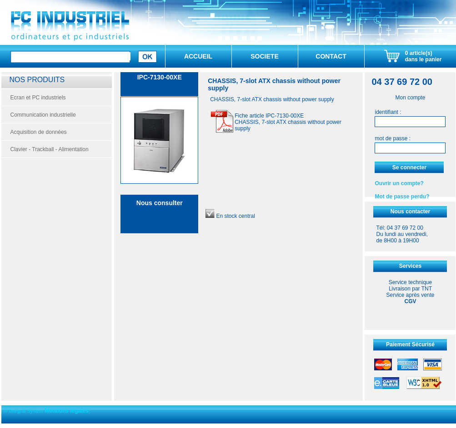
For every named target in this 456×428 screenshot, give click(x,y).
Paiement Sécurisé (410, 344)
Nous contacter (410, 211)
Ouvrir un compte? (399, 183)
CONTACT (331, 56)
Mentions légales (67, 411)
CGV (410, 301)
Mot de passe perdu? (402, 196)
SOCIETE (264, 56)
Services (410, 266)
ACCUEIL (198, 56)
